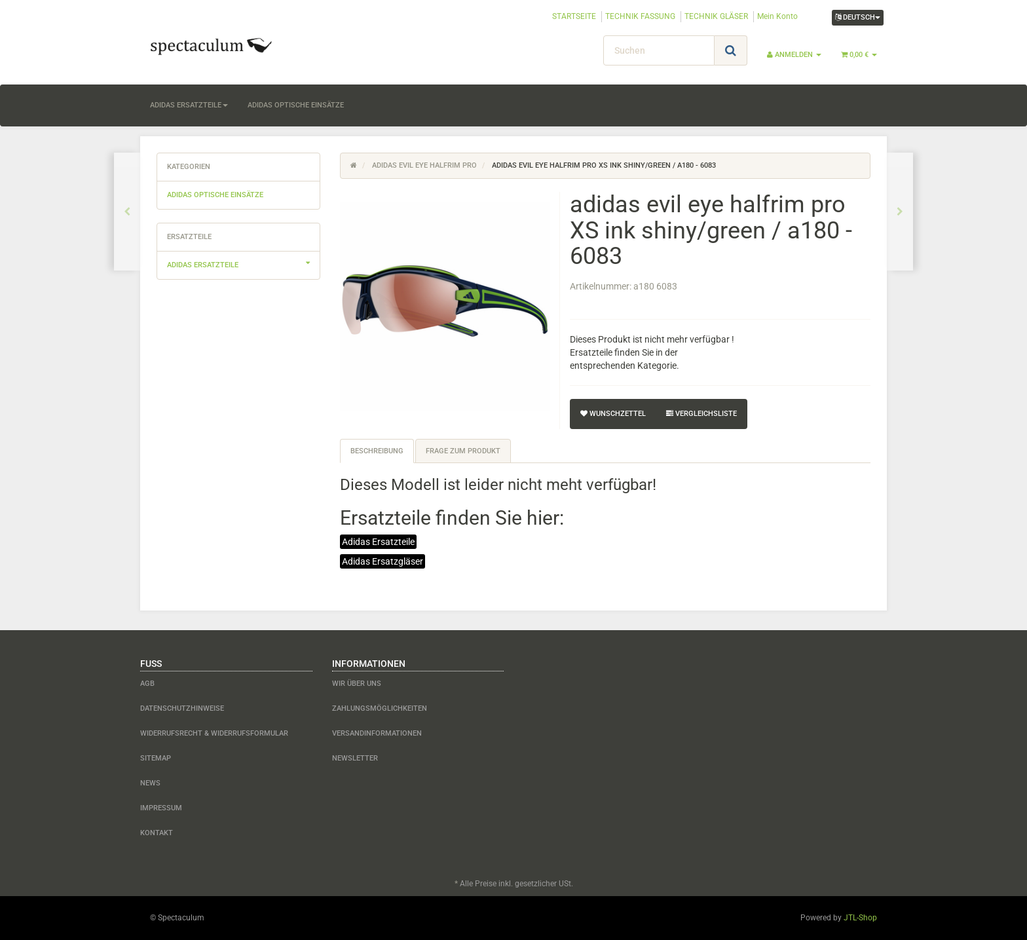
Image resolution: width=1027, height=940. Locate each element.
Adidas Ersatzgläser (382, 561)
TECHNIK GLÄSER (716, 16)
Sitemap (155, 758)
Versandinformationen (377, 733)
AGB (147, 683)
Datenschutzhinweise (182, 708)
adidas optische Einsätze (296, 105)
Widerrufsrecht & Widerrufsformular (214, 733)
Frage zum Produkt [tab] (463, 451)
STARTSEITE (574, 16)
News (150, 783)
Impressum (161, 808)
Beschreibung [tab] (376, 451)
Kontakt (156, 833)
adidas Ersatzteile (189, 105)
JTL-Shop (860, 917)
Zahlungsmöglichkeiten (379, 708)
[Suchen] (659, 50)
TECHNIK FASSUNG (640, 16)
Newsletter (355, 758)
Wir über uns (356, 683)
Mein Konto (777, 16)
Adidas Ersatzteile (378, 541)
